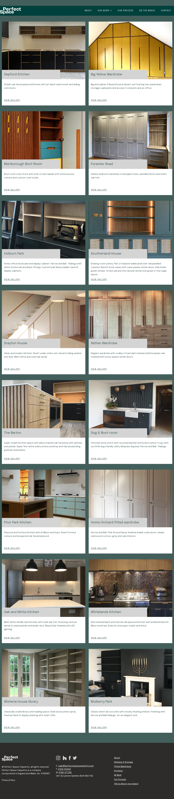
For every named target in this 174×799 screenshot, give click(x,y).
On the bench (147, 11)
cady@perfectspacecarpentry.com (76, 766)
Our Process (120, 780)
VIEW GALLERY (12, 100)
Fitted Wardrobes (122, 767)
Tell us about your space (126, 784)
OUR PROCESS (125, 11)
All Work (117, 775)
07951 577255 (65, 773)
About (88, 11)
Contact (166, 11)
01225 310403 (64, 769)
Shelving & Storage (123, 762)
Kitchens (118, 771)
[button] (105, 11)
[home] (10, 10)
